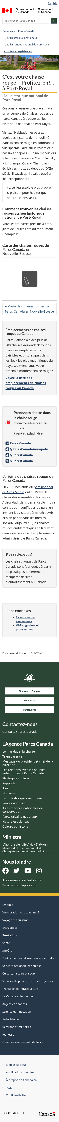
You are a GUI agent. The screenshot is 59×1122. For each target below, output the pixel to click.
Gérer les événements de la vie (22, 1042)
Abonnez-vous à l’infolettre (22, 880)
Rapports (9, 783)
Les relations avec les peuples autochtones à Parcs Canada (23, 771)
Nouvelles (9, 793)
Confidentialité (16, 1095)
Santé (6, 943)
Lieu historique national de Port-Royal (27, 44)
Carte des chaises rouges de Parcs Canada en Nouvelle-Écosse (29, 309)
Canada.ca (9, 31)
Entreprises (9, 927)
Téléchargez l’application (20, 885)
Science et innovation (16, 1011)
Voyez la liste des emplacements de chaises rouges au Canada (26, 383)
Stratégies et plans (15, 778)
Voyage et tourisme (15, 920)
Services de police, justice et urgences (27, 981)
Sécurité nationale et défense (21, 966)
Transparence (12, 756)
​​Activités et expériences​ (18, 51)
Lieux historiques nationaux (21, 38)
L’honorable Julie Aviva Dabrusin (27, 847)
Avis (5, 788)
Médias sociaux (16, 1065)
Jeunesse (8, 1034)
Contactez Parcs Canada (19, 732)
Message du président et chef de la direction (27, 763)
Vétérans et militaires (16, 1027)
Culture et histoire (15, 826)
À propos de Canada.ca (21, 1080)
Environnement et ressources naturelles (29, 958)
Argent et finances (14, 1004)
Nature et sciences (15, 821)
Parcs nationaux (14, 803)
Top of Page (13, 1113)
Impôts (7, 950)
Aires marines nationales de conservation (22, 810)
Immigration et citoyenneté (20, 912)
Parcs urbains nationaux (20, 816)
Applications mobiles (20, 1072)
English (52, 3)
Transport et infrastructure (20, 989)
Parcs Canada (26, 31)
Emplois (7, 905)
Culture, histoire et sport (18, 973)
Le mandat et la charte (18, 751)
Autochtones (11, 1019)
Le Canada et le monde (17, 996)
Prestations (10, 935)
